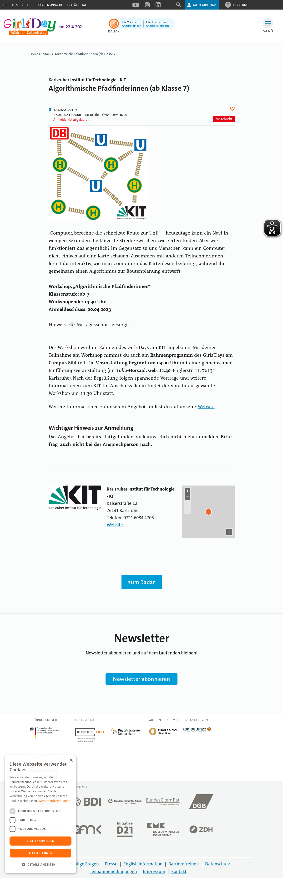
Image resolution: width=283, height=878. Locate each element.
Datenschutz (217, 864)
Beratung (241, 5)
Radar (114, 31)
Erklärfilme (77, 5)
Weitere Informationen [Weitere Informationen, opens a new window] (55, 801)
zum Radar (141, 582)
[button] (40, 864)
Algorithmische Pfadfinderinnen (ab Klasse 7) (83, 54)
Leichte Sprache (16, 5)
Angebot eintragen (157, 26)
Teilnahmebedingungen (113, 871)
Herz (233, 108)
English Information (142, 864)
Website (206, 407)
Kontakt (179, 871)
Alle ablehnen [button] (40, 853)
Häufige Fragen (84, 864)
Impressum (154, 871)
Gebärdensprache (48, 5)
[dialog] (40, 814)
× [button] (71, 760)
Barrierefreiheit (183, 864)
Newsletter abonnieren (141, 679)
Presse (111, 864)
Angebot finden (131, 26)
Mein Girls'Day (205, 5)
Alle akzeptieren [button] (40, 841)
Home (34, 54)
